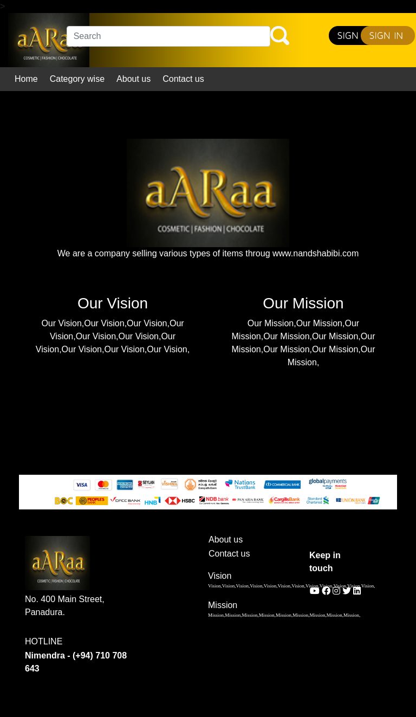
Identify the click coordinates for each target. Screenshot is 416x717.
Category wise (77, 78)
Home (26, 78)
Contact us (183, 78)
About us (133, 78)
